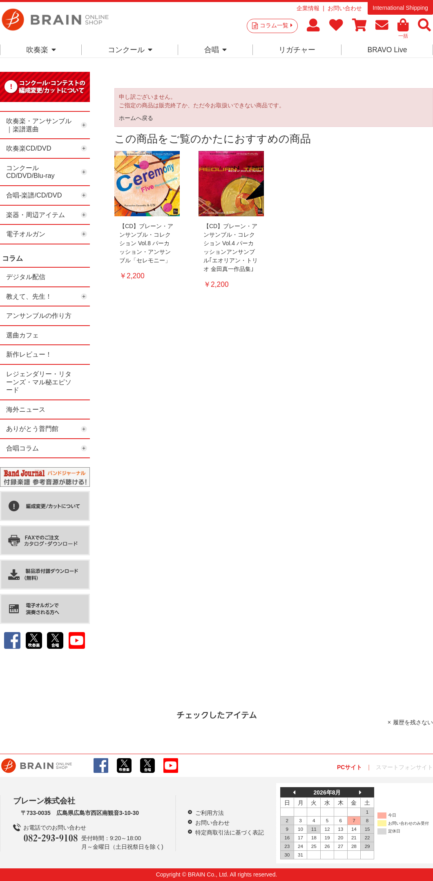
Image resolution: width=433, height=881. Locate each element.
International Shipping (400, 7)
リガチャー (297, 50)
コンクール (130, 50)
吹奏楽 (41, 50)
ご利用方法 (209, 813)
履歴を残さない (413, 722)
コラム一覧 (276, 25)
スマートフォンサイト (404, 767)
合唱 (215, 50)
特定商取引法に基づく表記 (229, 832)
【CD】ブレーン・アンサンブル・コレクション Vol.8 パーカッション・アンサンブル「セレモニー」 (146, 243)
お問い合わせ (345, 8)
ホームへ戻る (136, 118)
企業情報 (308, 8)
